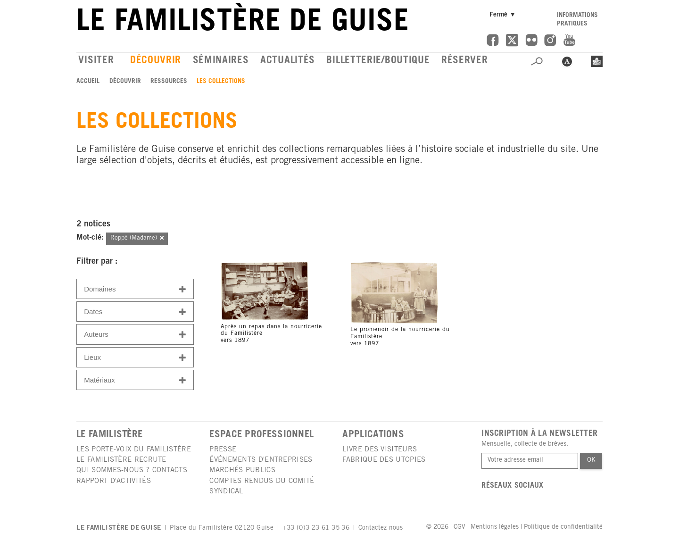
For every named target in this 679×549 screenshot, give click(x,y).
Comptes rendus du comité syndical (261, 486)
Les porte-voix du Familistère (133, 449)
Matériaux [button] (135, 380)
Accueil (87, 81)
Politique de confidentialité (563, 527)
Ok (591, 460)
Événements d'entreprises (260, 460)
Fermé (503, 14)
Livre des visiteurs (379, 449)
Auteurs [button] (135, 335)
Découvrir (155, 61)
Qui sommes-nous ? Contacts (131, 470)
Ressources (168, 81)
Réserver (464, 61)
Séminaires (221, 61)
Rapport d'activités (113, 481)
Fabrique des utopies (383, 460)
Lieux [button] (135, 358)
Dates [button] (135, 312)
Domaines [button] (135, 289)
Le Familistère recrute (121, 460)
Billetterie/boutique (378, 61)
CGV (459, 527)
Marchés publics (242, 470)
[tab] (135, 289)
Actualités (287, 61)
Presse (222, 449)
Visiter (96, 61)
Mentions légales (495, 527)
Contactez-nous (380, 528)
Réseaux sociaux (512, 486)
